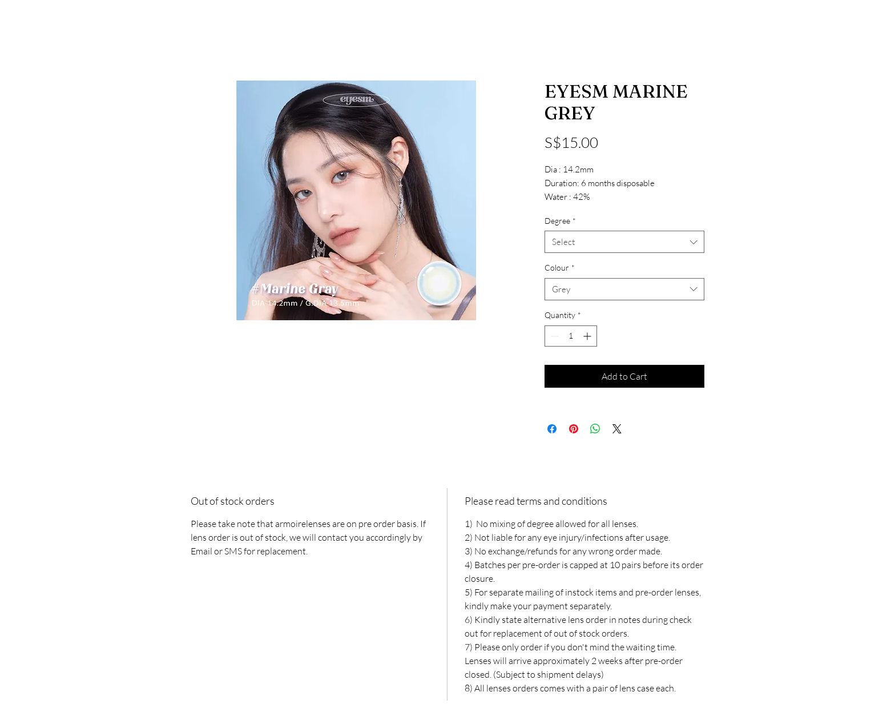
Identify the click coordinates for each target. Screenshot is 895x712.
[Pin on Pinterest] (573, 429)
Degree (560, 221)
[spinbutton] (571, 336)
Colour (560, 267)
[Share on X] (617, 429)
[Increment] (588, 336)
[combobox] (624, 242)
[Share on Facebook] (552, 429)
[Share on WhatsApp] (595, 429)
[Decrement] (553, 336)
